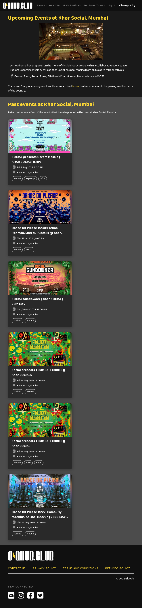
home (75, 86)
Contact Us (17, 568)
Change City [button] (127, 5)
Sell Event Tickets (94, 5)
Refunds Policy (117, 568)
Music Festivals (72, 5)
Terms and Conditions (80, 568)
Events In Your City (48, 5)
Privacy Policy (44, 568)
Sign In (112, 5)
